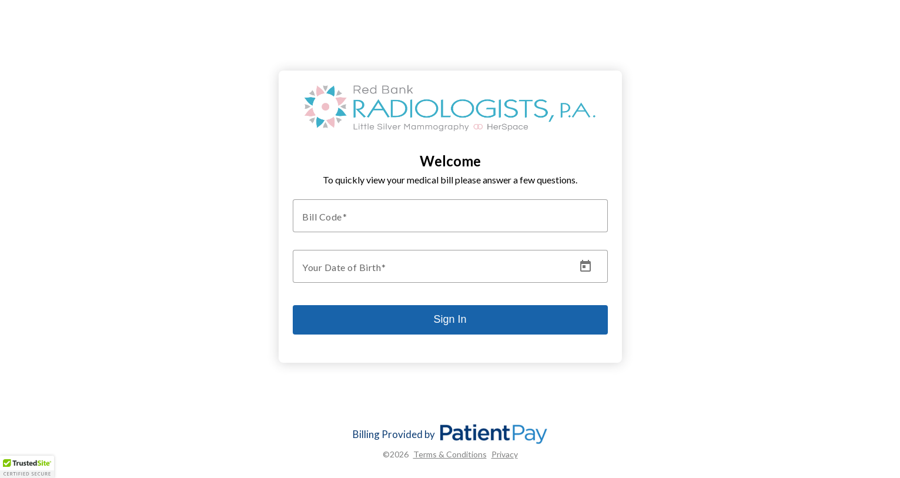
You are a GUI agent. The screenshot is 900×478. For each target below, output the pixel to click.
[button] (27, 467)
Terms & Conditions (450, 454)
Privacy (504, 454)
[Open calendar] (585, 266)
